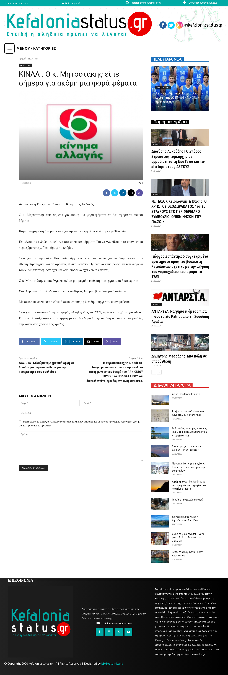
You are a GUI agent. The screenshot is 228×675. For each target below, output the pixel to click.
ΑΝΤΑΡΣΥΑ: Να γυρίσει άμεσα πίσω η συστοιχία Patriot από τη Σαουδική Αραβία (180, 316)
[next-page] (159, 372)
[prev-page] (153, 372)
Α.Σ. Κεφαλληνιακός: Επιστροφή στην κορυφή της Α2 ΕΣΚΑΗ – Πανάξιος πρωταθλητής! (179, 97)
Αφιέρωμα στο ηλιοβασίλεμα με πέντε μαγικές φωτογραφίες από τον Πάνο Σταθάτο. (189, 485)
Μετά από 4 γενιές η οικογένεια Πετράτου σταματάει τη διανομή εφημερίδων (189, 467)
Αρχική (22, 58)
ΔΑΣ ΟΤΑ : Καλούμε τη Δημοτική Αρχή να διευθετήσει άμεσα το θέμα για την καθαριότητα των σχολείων (46, 367)
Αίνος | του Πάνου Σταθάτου (186, 394)
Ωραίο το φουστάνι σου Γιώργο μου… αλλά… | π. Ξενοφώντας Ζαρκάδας (188, 537)
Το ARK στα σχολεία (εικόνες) (187, 499)
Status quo (163, 87)
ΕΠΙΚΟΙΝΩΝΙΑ (20, 580)
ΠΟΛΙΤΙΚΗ (33, 58)
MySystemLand (112, 664)
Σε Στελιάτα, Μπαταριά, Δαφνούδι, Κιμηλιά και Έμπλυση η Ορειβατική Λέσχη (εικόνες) (189, 432)
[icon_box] (199, 2)
